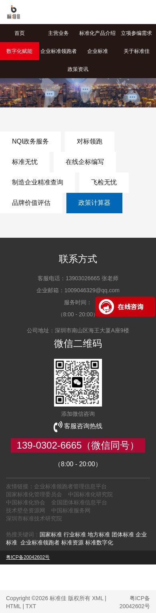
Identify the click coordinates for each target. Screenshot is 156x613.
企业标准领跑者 (58, 51)
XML (97, 598)
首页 (19, 33)
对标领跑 (89, 141)
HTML (13, 606)
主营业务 (58, 33)
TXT (31, 606)
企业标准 (97, 51)
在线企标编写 (85, 161)
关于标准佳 (137, 51)
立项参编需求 (136, 33)
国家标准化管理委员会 (34, 494)
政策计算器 (94, 202)
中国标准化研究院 (90, 494)
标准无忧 (25, 161)
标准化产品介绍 (97, 33)
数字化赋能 (19, 51)
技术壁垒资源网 (25, 510)
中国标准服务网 (70, 510)
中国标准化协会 (25, 502)
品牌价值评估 (31, 202)
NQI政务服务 (30, 141)
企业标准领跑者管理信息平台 (70, 486)
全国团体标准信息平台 (79, 502)
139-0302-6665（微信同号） (78, 445)
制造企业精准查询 (37, 182)
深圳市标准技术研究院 (34, 518)
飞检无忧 (104, 182)
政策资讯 (78, 69)
